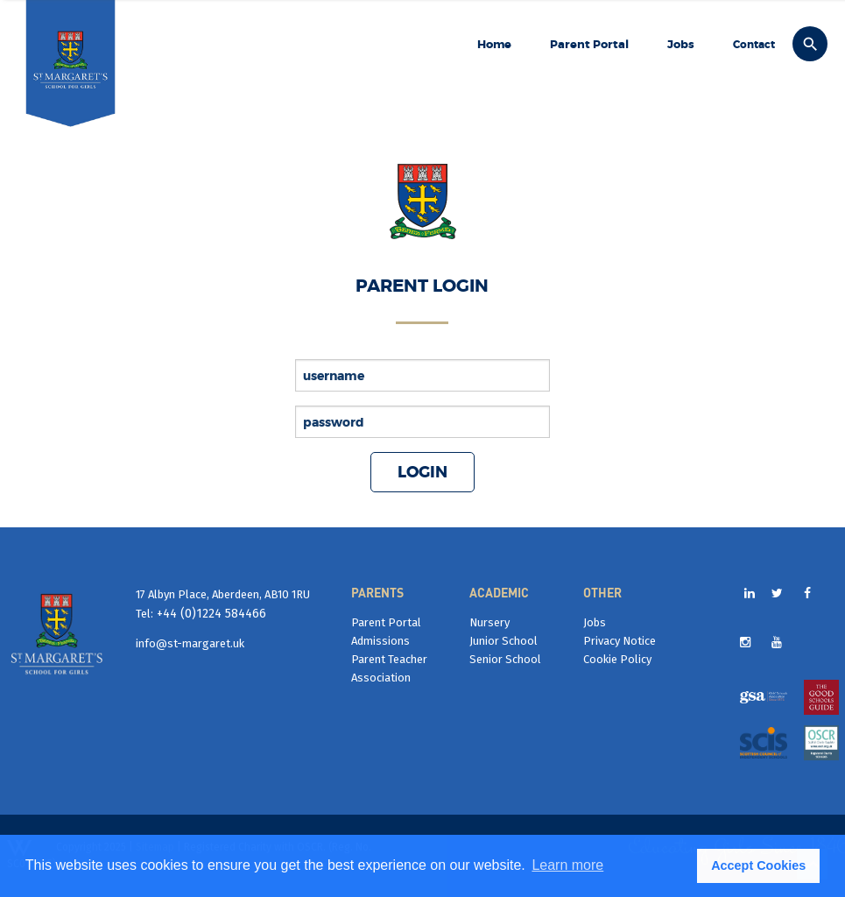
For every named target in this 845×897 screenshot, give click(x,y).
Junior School (503, 640)
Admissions (380, 640)
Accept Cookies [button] (758, 865)
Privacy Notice (619, 640)
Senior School (505, 659)
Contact (754, 45)
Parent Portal (589, 44)
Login (422, 472)
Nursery (489, 622)
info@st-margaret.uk (190, 643)
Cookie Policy (617, 659)
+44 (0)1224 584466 (209, 613)
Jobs (680, 44)
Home (494, 44)
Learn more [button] (567, 865)
